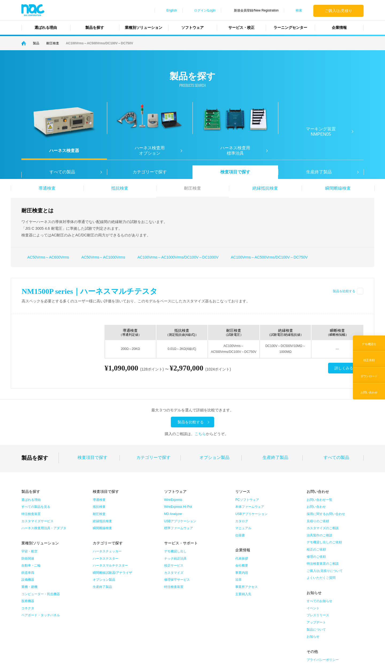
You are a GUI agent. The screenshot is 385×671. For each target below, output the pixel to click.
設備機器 (27, 535)
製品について (316, 585)
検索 (299, 10)
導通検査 (47, 188)
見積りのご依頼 (318, 476)
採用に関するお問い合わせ (326, 469)
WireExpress (173, 455)
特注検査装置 (31, 469)
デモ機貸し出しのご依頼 (324, 498)
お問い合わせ (316, 462)
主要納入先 (243, 549)
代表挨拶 (241, 514)
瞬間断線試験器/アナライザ (112, 528)
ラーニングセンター (290, 27)
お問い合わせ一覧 (319, 455)
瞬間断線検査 (338, 188)
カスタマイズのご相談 (323, 483)
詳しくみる (343, 368)
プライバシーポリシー (323, 615)
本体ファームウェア (249, 462)
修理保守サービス (177, 535)
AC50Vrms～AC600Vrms (48, 257)
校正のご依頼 (316, 505)
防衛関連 (27, 514)
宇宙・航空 (29, 507)
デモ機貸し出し (175, 507)
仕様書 (240, 490)
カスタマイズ (173, 528)
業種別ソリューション (143, 27)
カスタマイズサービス (37, 476)
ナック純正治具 (175, 514)
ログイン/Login (205, 10)
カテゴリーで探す (150, 172)
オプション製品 (214, 413)
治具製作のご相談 (319, 490)
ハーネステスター (105, 514)
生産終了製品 (275, 413)
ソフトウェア (192, 27)
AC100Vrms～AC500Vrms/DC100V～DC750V (269, 257)
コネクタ (27, 563)
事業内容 (241, 528)
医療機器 (27, 556)
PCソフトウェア (247, 455)
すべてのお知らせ (319, 556)
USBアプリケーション (180, 476)
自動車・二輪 (31, 521)
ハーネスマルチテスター (110, 521)
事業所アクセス (246, 542)
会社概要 (241, 521)
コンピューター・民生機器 (40, 549)
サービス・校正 (241, 27)
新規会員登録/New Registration (256, 10)
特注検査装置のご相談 (323, 519)
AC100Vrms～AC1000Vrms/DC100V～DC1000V (177, 257)
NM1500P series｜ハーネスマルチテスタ (89, 291)
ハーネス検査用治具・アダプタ (43, 483)
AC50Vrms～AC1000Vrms (103, 257)
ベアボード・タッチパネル (40, 570)
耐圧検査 (192, 188)
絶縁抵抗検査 (265, 188)
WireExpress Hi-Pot (178, 462)
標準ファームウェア (178, 483)
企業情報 (339, 27)
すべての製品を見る (35, 462)
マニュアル (243, 483)
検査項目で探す (235, 172)
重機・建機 (29, 542)
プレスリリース (318, 570)
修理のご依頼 (316, 512)
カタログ (241, 476)
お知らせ (313, 592)
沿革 (238, 535)
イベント (313, 563)
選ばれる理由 (45, 27)
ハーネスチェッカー (107, 507)
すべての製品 (336, 413)
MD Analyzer (173, 469)
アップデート (316, 578)
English (171, 10)
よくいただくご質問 (321, 533)
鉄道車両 (27, 528)
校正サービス (173, 521)
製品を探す (94, 27)
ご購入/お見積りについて (325, 526)
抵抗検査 (119, 188)
